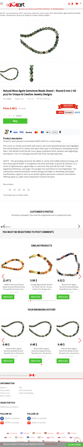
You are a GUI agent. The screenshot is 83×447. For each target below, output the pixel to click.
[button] (28, 300)
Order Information (25, 390)
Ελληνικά (24, 433)
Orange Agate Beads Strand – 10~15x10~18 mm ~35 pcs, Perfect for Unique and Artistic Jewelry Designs (41, 287)
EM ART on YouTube (9, 423)
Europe (31, 437)
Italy (41, 437)
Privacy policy (5, 390)
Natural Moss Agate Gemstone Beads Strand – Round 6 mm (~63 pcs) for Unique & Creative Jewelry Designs (14, 351)
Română (37, 433)
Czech (8, 437)
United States (48, 441)
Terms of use (5, 393)
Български (12, 433)
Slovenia (74, 437)
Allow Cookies (74, 445)
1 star (10, 189)
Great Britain (33, 441)
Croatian (72, 433)
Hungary (19, 437)
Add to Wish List (43, 99)
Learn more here (52, 444)
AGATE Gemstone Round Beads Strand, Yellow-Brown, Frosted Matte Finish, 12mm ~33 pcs (14, 287)
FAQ (20, 387)
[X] (1, 444)
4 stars (24, 189)
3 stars (19, 189)
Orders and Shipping (26, 393)
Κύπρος (20, 441)
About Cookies (5, 396)
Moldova (62, 441)
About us (3, 387)
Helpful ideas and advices (9, 407)
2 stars (14, 189)
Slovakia (62, 437)
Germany (48, 433)
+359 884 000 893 (57, 9)
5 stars (28, 189)
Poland (51, 437)
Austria (60, 433)
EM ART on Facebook (10, 418)
